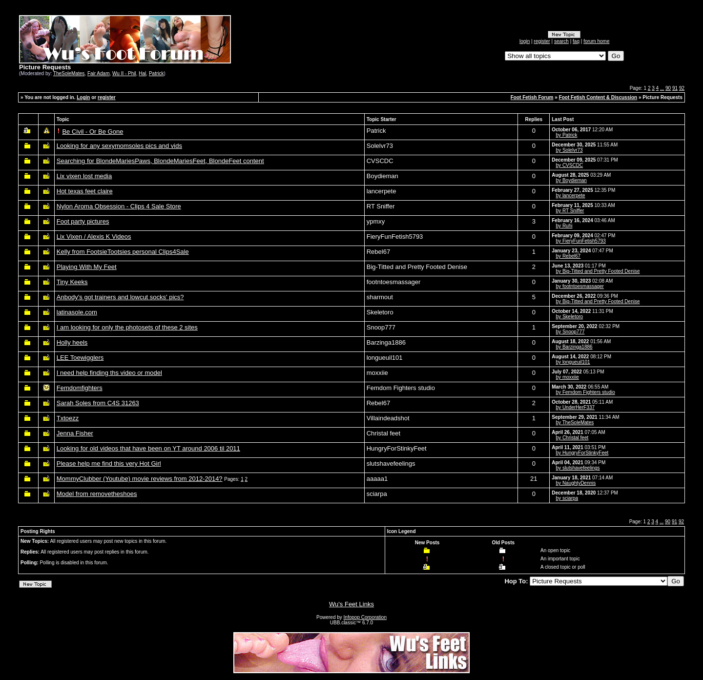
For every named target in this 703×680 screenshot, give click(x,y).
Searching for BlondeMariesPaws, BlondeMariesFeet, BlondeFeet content (160, 161)
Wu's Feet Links (351, 604)
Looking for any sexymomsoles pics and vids (119, 145)
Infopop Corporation (365, 617)
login (524, 41)
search (561, 41)
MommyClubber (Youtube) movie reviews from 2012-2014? (140, 478)
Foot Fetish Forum (532, 97)
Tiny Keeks (72, 282)
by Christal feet (572, 437)
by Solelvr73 (569, 150)
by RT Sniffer (570, 210)
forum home (596, 41)
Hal (142, 73)
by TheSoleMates (575, 422)
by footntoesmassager (580, 286)
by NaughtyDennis (576, 483)
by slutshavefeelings (578, 468)
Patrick (156, 73)
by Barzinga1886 (574, 347)
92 (681, 88)
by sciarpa (567, 498)
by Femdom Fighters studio (585, 392)
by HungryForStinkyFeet (582, 452)
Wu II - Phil (124, 73)
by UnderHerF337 (575, 407)
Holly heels (72, 342)
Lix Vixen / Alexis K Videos (94, 236)
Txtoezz (68, 418)
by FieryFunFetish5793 (581, 241)
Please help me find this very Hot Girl (109, 463)
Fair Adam (98, 73)
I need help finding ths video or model (109, 372)
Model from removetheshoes (97, 493)
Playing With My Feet (87, 266)
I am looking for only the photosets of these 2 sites (127, 327)
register (542, 41)
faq (576, 41)
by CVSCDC (569, 165)
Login (83, 97)
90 (668, 88)
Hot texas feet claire (85, 191)
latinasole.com (77, 312)
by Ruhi (564, 225)
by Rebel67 (568, 256)
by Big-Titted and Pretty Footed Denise (598, 271)
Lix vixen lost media (84, 176)
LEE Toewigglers (80, 357)
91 (675, 88)
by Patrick (567, 135)
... (662, 88)
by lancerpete (570, 195)
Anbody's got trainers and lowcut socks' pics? (120, 297)
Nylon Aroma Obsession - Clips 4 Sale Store (119, 206)
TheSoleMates (68, 73)
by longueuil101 (573, 362)
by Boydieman (571, 180)
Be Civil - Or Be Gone (92, 131)
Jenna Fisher (75, 433)
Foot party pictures (83, 221)
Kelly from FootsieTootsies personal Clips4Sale (123, 251)
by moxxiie (567, 377)
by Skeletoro (569, 316)
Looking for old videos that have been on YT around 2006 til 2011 (148, 448)
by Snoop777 (570, 331)
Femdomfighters (80, 388)
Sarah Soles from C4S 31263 (98, 403)
